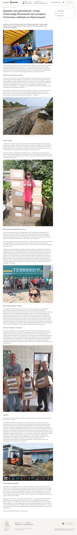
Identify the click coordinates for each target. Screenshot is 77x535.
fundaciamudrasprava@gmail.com (68, 529)
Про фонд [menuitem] (17, 522)
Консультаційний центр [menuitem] (28, 524)
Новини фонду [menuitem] (60, 11)
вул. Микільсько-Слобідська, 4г (60, 528)
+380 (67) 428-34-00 (57, 529)
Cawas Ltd (22, 529)
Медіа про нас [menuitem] (60, 15)
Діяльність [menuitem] (22, 522)
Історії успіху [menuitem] (60, 13)
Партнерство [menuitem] (28, 522)
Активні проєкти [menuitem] (27, 3)
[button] (51, 460)
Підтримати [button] (70, 2)
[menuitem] (25, 1)
